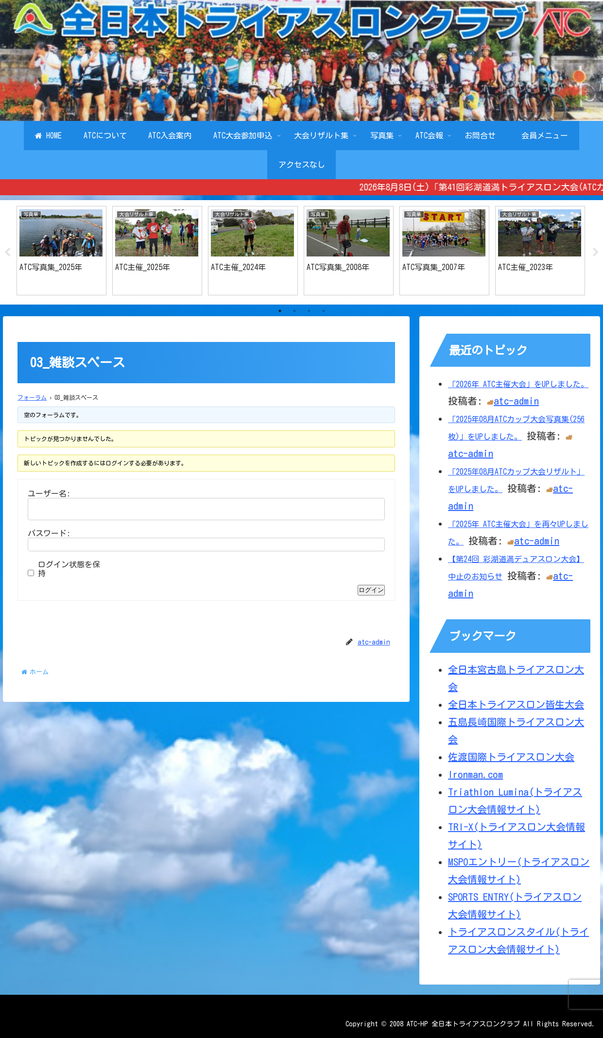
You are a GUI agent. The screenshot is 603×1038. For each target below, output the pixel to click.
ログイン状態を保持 (69, 569)
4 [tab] (323, 311)
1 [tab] (280, 311)
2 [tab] (294, 311)
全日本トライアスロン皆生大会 (516, 704)
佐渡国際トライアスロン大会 (511, 757)
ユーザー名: (49, 494)
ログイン (371, 590)
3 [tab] (309, 311)
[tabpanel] (61, 251)
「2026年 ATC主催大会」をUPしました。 (518, 385)
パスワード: (49, 534)
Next (596, 252)
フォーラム (32, 397)
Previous (7, 252)
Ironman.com (475, 774)
